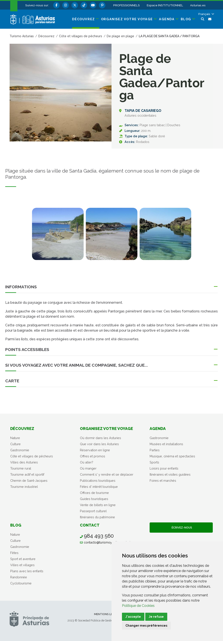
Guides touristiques (94, 499)
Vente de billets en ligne (98, 505)
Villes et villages (22, 565)
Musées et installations (166, 444)
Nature (15, 438)
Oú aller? (86, 462)
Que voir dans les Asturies (99, 444)
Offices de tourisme (94, 493)
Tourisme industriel (24, 486)
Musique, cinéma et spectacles (172, 456)
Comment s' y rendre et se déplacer (106, 474)
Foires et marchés (163, 480)
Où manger (88, 468)
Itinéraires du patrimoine (97, 517)
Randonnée (18, 577)
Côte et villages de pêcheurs (31, 456)
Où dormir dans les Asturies (100, 438)
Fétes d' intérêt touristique (99, 486)
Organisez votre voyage (106, 428)
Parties (155, 450)
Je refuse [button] (156, 616)
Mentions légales (107, 614)
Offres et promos (92, 456)
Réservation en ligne (95, 450)
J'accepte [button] (133, 616)
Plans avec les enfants (26, 571)
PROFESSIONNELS (126, 5)
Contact (90, 525)
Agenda (158, 428)
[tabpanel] (58, 236)
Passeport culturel (93, 511)
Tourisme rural (20, 468)
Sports (154, 462)
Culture (15, 444)
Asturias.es (198, 5)
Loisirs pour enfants (164, 468)
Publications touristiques (97, 480)
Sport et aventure (22, 559)
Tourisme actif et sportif (27, 474)
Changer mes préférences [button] (146, 625)
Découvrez (22, 428)
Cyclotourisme (21, 583)
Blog (15, 525)
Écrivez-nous (181, 527)
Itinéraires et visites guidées (170, 474)
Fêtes (14, 553)
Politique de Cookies (138, 606)
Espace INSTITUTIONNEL (165, 5)
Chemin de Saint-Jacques (28, 480)
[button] (205, 14)
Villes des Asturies (24, 462)
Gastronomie (19, 450)
